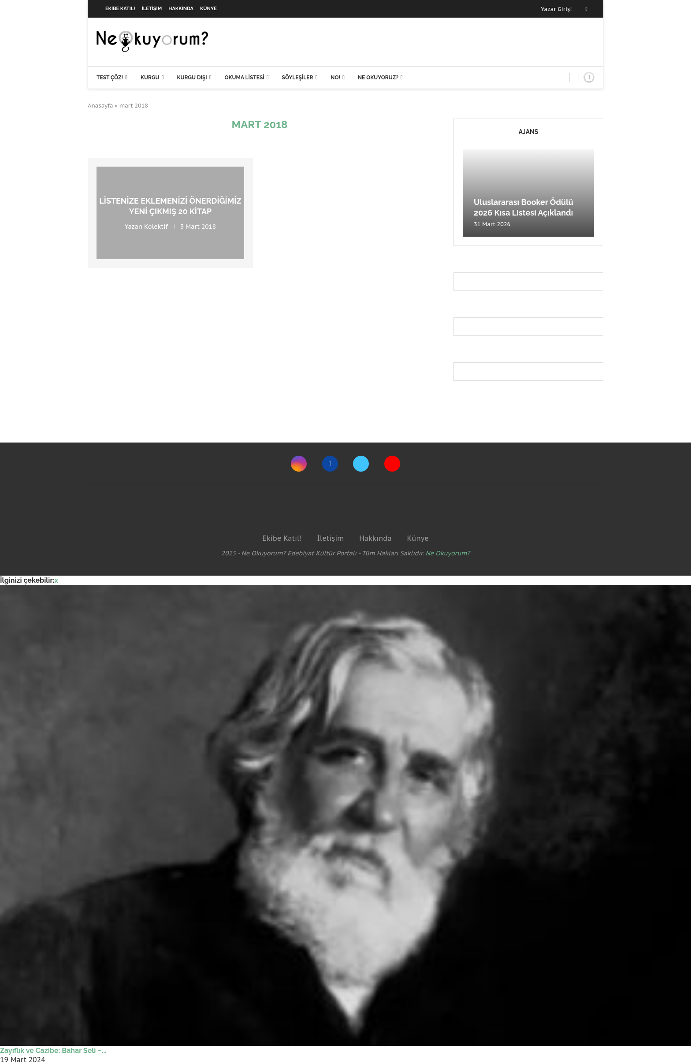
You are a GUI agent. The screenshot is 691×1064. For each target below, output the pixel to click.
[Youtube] (392, 464)
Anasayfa (100, 105)
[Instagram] (299, 464)
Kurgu (150, 77)
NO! (335, 77)
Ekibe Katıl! (120, 8)
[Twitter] (361, 464)
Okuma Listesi (244, 77)
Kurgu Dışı (192, 77)
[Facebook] (586, 8)
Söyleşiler (297, 77)
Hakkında (180, 8)
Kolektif (156, 226)
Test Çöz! (110, 77)
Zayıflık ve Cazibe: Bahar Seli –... (53, 1050)
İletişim (152, 8)
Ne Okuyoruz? (378, 77)
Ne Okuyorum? (448, 553)
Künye (208, 8)
